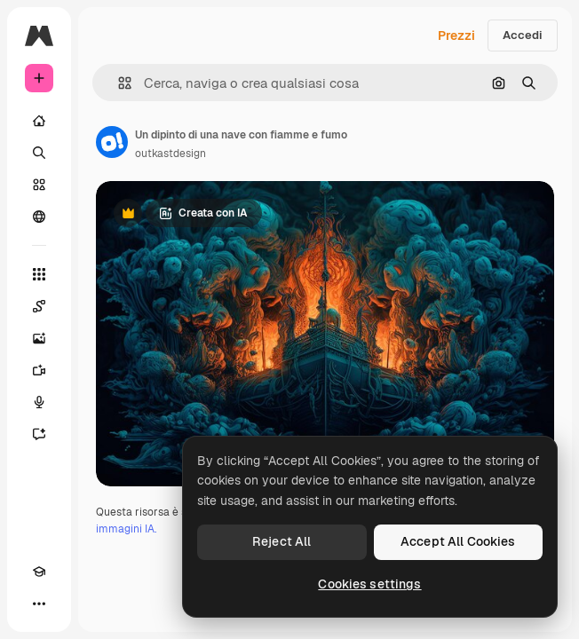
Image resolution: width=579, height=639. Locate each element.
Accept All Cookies (458, 541)
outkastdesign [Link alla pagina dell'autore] (170, 153)
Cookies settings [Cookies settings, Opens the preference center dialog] (369, 584)
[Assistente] (39, 434)
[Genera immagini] (39, 338)
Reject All (281, 541)
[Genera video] (39, 370)
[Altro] (39, 603)
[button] (117, 83)
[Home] (39, 120)
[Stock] (39, 184)
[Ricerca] (39, 152)
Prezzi (456, 35)
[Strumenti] (39, 274)
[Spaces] (39, 306)
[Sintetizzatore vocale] (39, 402)
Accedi (523, 35)
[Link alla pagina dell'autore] (112, 142)
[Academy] (39, 571)
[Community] (39, 216)
